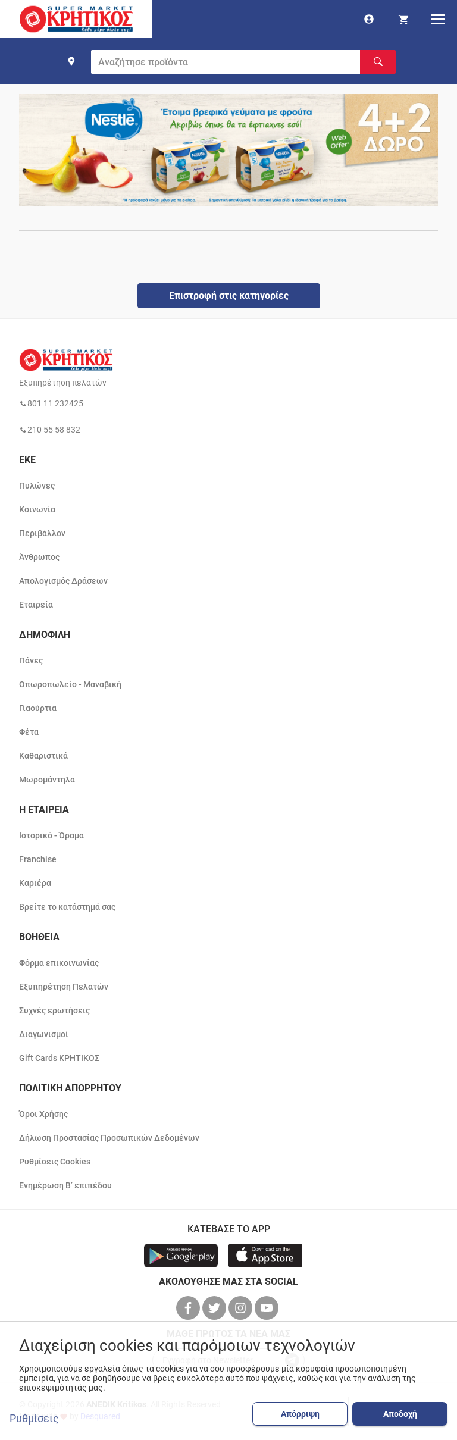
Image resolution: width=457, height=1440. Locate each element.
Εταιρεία (36, 604)
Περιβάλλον (42, 533)
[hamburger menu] (438, 19)
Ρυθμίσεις (34, 1418)
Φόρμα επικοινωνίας (59, 963)
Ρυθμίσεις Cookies (54, 1161)
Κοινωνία (37, 509)
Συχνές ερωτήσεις (54, 1010)
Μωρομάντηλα (47, 779)
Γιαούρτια (38, 708)
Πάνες (31, 660)
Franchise (38, 859)
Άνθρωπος (39, 557)
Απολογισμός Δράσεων (63, 581)
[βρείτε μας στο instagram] (241, 1308)
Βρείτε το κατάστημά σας (67, 907)
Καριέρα (35, 883)
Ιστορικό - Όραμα (51, 835)
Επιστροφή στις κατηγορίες (229, 295)
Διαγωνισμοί (43, 1034)
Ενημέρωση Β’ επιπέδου (65, 1185)
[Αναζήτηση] (378, 62)
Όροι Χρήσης (43, 1114)
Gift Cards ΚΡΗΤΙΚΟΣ (59, 1058)
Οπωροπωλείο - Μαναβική (70, 684)
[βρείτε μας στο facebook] (189, 1308)
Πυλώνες (37, 485)
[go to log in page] (369, 19)
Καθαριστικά (43, 755)
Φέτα (29, 732)
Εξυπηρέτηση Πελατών (63, 986)
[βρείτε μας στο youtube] (268, 1308)
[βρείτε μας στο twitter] (215, 1308)
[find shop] (71, 61)
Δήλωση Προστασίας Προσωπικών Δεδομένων (109, 1137)
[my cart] (403, 19)
